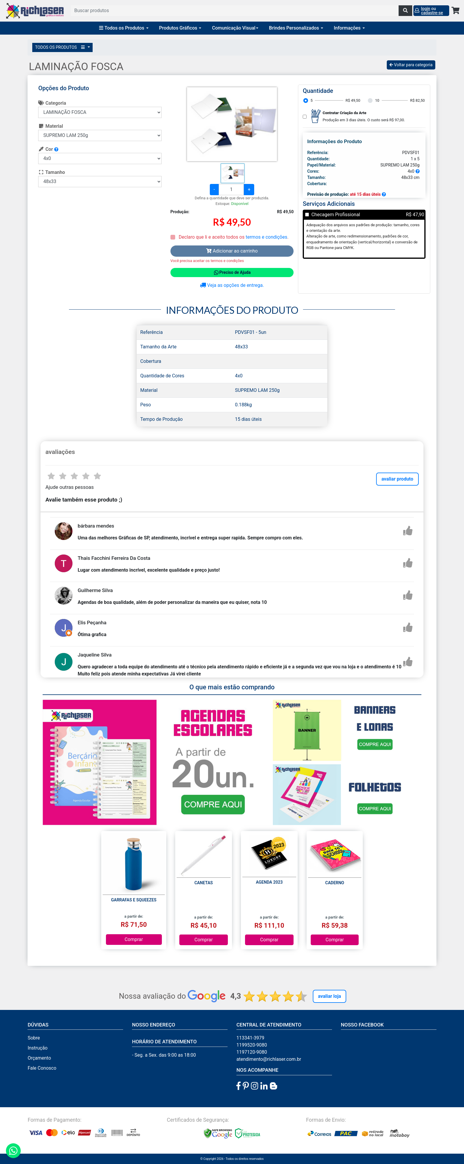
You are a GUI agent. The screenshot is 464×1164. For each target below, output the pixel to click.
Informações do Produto (334, 141)
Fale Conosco (42, 1068)
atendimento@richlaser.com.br (268, 1059)
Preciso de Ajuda (232, 273)
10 (377, 100)
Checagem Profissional (335, 214)
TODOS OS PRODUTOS (60, 47)
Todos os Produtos (123, 28)
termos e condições (266, 237)
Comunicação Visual (235, 28)
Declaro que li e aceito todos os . (233, 237)
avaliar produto (397, 479)
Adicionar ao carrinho (232, 251)
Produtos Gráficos (180, 28)
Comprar (134, 939)
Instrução (37, 1048)
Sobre (34, 1038)
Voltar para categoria (410, 64)
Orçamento (39, 1058)
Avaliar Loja (329, 996)
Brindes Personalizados (296, 28)
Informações (349, 28)
